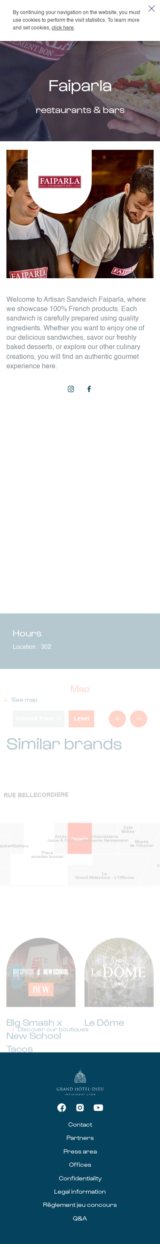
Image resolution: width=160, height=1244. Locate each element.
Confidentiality (80, 1178)
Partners (80, 1137)
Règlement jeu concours (80, 1204)
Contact (80, 1124)
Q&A (80, 1218)
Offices (80, 1164)
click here (63, 28)
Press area (80, 1151)
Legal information (80, 1191)
